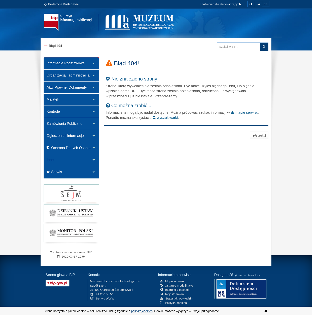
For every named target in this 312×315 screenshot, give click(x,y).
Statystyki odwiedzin (176, 298)
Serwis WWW (102, 298)
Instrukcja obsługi (174, 289)
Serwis (54, 172)
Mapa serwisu (172, 281)
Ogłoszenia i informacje (65, 136)
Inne (50, 160)
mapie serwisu (244, 112)
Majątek (53, 99)
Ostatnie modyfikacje (176, 285)
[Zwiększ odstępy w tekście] (265, 4)
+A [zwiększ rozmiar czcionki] (258, 4)
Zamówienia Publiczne (64, 124)
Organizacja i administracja (68, 75)
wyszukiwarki (165, 118)
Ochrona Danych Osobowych (72, 148)
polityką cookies (142, 311)
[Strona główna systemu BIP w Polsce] (57, 282)
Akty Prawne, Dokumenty (67, 87)
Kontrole (53, 111)
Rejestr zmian (172, 294)
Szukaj (264, 46)
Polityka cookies (173, 302)
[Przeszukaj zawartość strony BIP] (238, 47)
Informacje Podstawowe (66, 63)
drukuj (259, 135)
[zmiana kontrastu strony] (250, 4)
